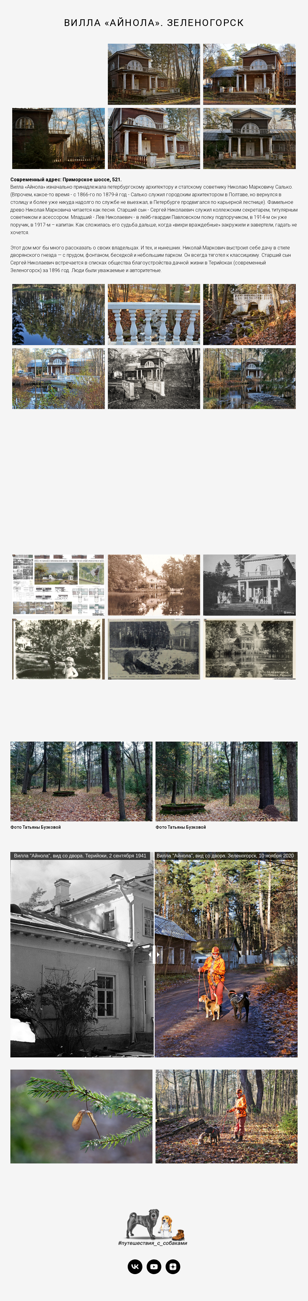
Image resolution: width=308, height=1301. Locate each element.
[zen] (173, 1266)
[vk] (135, 1266)
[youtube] (154, 1266)
